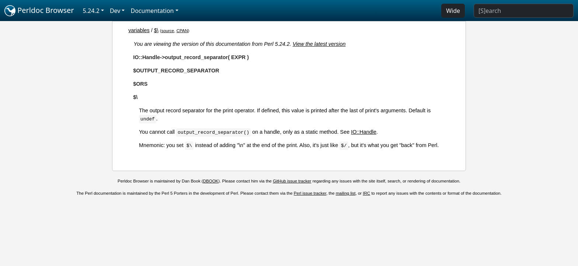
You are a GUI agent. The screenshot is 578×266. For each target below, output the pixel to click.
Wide (453, 11)
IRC (366, 193)
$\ (156, 30)
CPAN (182, 30)
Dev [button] (115, 11)
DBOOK (211, 181)
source (167, 30)
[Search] (524, 11)
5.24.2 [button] (91, 11)
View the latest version (319, 44)
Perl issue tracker (310, 193)
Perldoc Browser (39, 10)
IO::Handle (363, 132)
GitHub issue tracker (292, 181)
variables (139, 30)
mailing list (346, 193)
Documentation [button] (152, 11)
